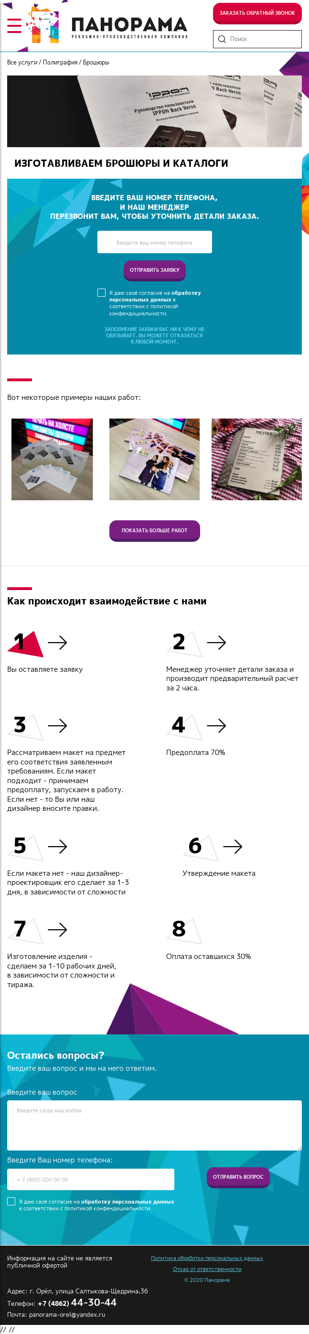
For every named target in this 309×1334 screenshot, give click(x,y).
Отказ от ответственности (207, 1269)
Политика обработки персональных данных (207, 1258)
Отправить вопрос (238, 1176)
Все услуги (22, 62)
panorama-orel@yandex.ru (67, 1314)
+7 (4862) (77, 1303)
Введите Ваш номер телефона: (60, 1160)
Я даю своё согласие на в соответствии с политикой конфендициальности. (155, 303)
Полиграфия (60, 62)
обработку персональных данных (155, 296)
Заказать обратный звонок (257, 13)
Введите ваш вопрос (42, 1092)
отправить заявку (155, 270)
